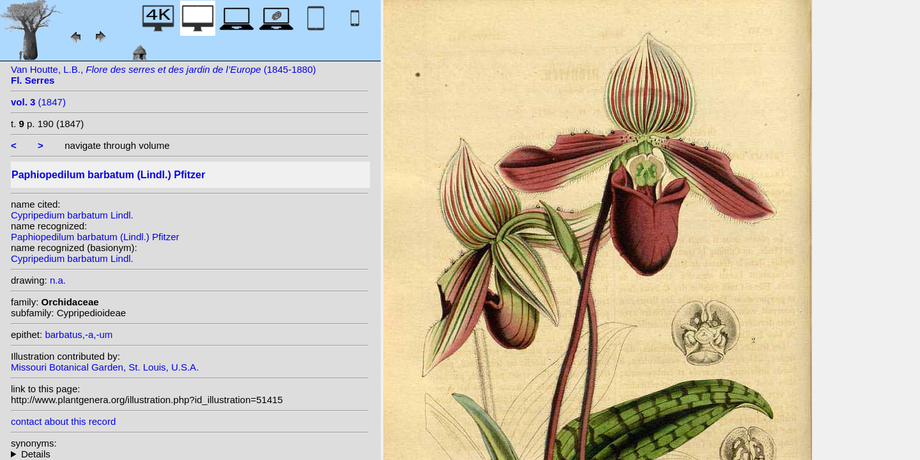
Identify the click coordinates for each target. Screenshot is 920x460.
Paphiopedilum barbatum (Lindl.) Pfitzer (95, 236)
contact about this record (63, 421)
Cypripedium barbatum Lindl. (72, 215)
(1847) (38, 101)
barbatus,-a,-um (78, 334)
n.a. (58, 280)
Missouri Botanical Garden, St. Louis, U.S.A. (105, 367)
